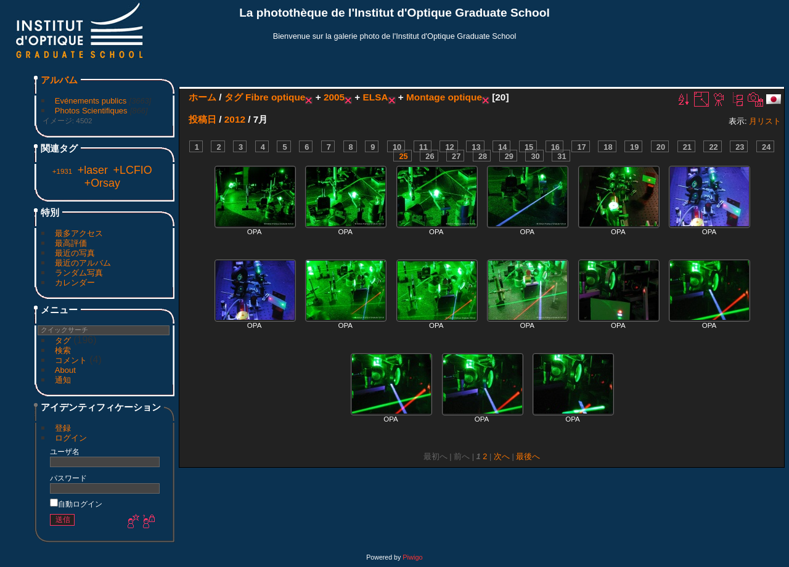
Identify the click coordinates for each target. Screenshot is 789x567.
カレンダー (75, 282)
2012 (234, 119)
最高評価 (71, 243)
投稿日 (202, 119)
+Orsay (102, 183)
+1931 (62, 171)
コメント (71, 360)
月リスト (765, 121)
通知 (63, 380)
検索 (63, 350)
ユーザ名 (65, 451)
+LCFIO (132, 170)
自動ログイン (76, 504)
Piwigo (412, 557)
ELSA (375, 97)
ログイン (71, 438)
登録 (63, 428)
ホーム (202, 97)
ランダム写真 (79, 272)
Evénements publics (90, 100)
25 (403, 156)
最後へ (528, 456)
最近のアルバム (83, 262)
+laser (93, 170)
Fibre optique (275, 97)
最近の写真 (75, 253)
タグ (63, 340)
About (65, 370)
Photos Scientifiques (91, 110)
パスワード (68, 478)
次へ (502, 456)
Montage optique (444, 97)
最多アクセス (79, 233)
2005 (334, 97)
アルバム (59, 80)
